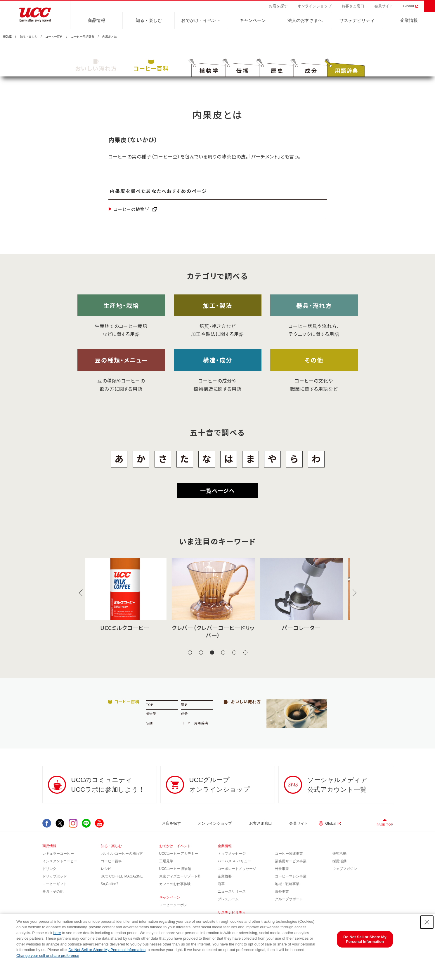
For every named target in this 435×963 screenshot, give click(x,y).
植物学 (151, 713)
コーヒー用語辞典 (82, 36)
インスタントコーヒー (59, 861)
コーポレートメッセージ (237, 869)
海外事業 (282, 891)
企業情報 (409, 20)
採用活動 (339, 861)
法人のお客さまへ (305, 20)
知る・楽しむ (149, 20)
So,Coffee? (109, 884)
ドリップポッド (54, 876)
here (57, 933)
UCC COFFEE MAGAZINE (122, 876)
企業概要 (225, 876)
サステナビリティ (357, 20)
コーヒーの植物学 (132, 209)
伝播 (149, 722)
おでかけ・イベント (201, 20)
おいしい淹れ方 (96, 65)
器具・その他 (52, 891)
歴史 (184, 704)
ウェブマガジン (344, 869)
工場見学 (166, 861)
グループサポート (289, 899)
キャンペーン (253, 20)
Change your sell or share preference (47, 955)
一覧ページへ (217, 490)
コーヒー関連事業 (289, 854)
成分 (184, 713)
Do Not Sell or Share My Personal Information (106, 950)
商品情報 (96, 20)
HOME (7, 36)
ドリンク (49, 869)
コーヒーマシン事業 (290, 876)
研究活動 (339, 854)
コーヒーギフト (54, 884)
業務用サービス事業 (290, 861)
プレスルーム (228, 899)
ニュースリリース (232, 891)
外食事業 (282, 869)
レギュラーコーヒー (58, 854)
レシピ (106, 869)
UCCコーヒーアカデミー (178, 854)
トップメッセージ (232, 854)
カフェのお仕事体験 (175, 884)
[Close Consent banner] (426, 922)
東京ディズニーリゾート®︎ (179, 876)
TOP (149, 704)
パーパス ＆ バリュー (234, 861)
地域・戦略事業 (287, 884)
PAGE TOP (385, 824)
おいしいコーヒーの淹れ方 (122, 854)
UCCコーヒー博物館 (175, 869)
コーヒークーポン (173, 905)
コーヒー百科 (54, 36)
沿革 (221, 884)
